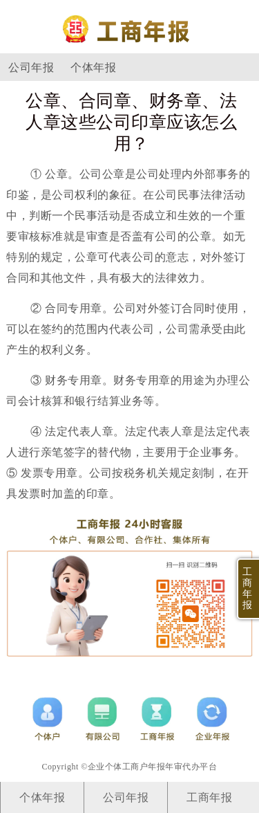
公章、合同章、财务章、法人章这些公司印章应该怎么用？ (131, 122)
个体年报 (93, 67)
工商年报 (209, 797)
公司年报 (31, 67)
